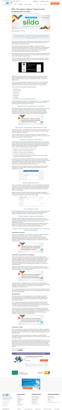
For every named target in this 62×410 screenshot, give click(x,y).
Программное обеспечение (53, 393)
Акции (29, 4)
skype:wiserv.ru (5, 404)
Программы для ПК (51, 395)
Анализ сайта (34, 401)
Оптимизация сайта (35, 400)
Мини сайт (19, 395)
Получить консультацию (47, 408)
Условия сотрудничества (28, 408)
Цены (26, 4)
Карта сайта (19, 408)
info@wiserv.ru (35, 1)
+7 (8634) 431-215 (43, 1)
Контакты (46, 4)
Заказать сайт (19, 404)
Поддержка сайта (20, 403)
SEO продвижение (34, 398)
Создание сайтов (21, 393)
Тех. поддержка (57, 408)
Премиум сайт (19, 400)
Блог (37, 4)
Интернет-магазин (20, 398)
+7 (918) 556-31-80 (54, 1)
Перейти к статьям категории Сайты (18, 347)
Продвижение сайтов (36, 393)
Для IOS (49, 398)
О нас (41, 4)
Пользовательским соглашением (37, 364)
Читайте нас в (14, 349)
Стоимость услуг (37, 408)
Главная (12, 12)
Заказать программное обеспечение (53, 401)
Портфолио (21, 4)
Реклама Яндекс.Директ (35, 395)
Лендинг (18, 401)
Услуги (15, 4)
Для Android (50, 400)
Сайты (18, 12)
